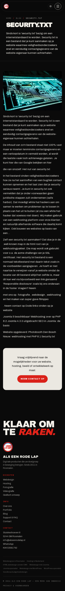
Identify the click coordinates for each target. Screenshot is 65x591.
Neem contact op (32, 379)
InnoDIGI (56, 581)
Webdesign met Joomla (39, 565)
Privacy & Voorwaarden (16, 586)
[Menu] (58, 6)
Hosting (7, 483)
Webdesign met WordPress (31, 568)
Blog (18, 18)
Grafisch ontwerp (11, 495)
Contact (7, 521)
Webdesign (8, 480)
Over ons (7, 506)
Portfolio (7, 510)
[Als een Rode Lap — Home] (6, 6)
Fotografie (8, 487)
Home (9, 18)
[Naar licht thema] (50, 6)
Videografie (8, 491)
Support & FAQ (10, 517)
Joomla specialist (10, 568)
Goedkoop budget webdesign (15, 572)
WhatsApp (8, 544)
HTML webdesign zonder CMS (15, 565)
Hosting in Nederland (35, 561)
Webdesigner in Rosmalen (14, 561)
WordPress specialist (52, 568)
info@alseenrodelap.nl (14, 540)
